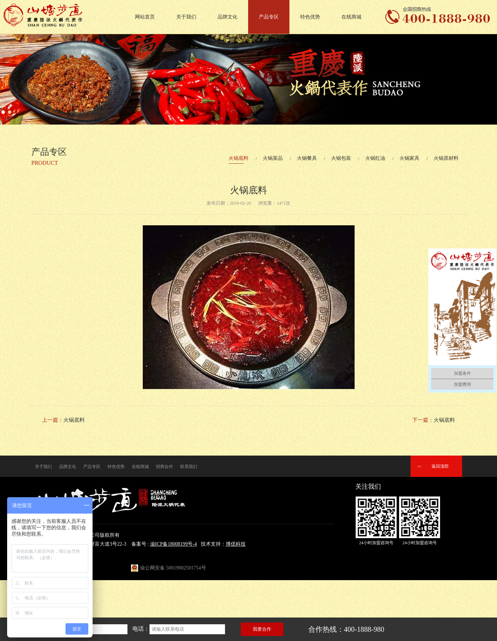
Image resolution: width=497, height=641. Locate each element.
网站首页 (145, 17)
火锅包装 (341, 158)
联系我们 (188, 466)
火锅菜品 (273, 158)
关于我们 (186, 17)
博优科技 (236, 544)
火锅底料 (238, 158)
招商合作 (164, 466)
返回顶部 (440, 466)
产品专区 (269, 17)
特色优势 (310, 17)
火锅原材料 (446, 158)
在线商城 (351, 17)
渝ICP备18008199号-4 (173, 544)
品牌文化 (227, 17)
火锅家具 (409, 158)
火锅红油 (375, 158)
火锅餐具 (307, 158)
